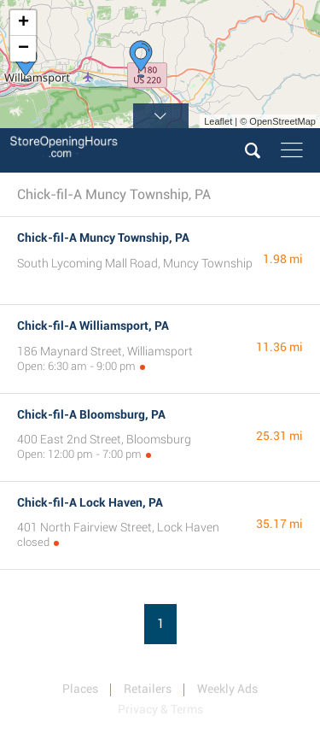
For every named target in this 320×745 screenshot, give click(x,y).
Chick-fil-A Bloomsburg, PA (91, 414)
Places (80, 688)
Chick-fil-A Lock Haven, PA (90, 502)
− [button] (23, 49)
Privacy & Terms (160, 709)
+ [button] (23, 23)
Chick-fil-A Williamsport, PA (93, 325)
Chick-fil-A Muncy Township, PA (103, 237)
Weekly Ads (227, 688)
